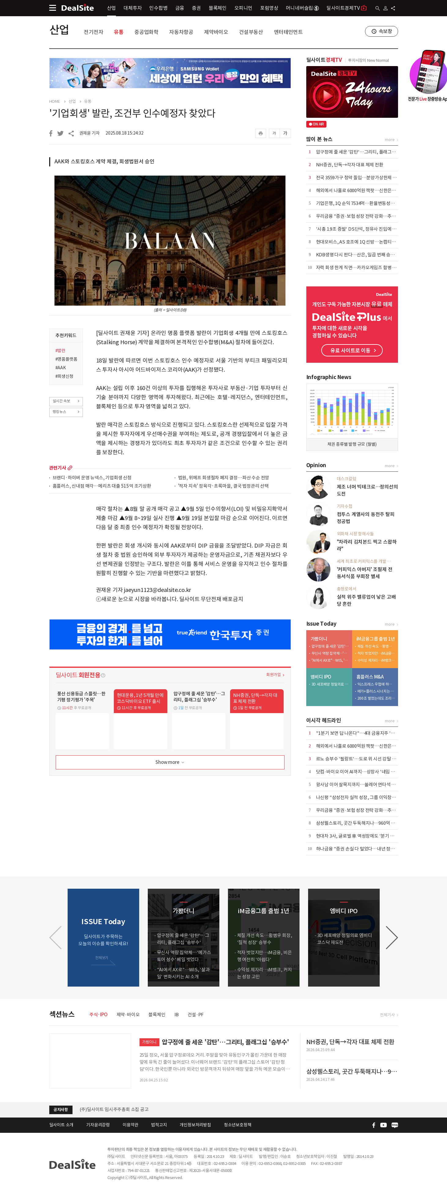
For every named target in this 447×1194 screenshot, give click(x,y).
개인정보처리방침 (195, 1125)
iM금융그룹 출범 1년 (375, 639)
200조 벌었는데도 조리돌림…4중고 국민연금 (376, 698)
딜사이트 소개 (61, 1125)
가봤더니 (319, 639)
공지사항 (61, 1109)
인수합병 (158, 8)
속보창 (385, 31)
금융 (179, 8)
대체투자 (133, 8)
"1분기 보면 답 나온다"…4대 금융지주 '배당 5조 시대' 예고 (371, 733)
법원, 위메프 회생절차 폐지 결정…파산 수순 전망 (224, 478)
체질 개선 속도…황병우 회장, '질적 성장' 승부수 (376, 646)
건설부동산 (251, 32)
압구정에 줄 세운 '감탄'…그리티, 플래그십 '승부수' (364, 152)
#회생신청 (64, 376)
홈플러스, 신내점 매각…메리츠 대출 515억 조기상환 (102, 486)
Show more (170, 762)
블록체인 (218, 8)
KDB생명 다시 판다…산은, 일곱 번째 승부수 (357, 255)
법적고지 (159, 1125)
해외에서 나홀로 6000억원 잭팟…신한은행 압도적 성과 (367, 190)
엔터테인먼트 (288, 32)
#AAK (60, 368)
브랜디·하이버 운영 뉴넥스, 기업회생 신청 (92, 478)
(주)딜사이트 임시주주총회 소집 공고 (114, 1109)
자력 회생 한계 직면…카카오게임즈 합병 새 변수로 (363, 267)
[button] (392, 937)
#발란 (60, 350)
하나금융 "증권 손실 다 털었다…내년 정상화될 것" (363, 849)
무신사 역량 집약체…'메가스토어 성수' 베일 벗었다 (330, 653)
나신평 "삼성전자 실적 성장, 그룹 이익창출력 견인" (364, 797)
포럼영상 (269, 8)
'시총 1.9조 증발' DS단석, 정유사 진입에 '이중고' (362, 229)
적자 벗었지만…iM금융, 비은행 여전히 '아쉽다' (376, 653)
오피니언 (243, 8)
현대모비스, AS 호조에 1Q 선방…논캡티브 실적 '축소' (367, 242)
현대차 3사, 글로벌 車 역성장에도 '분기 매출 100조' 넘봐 (369, 836)
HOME (54, 101)
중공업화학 (146, 32)
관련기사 (57, 468)
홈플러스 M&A (370, 677)
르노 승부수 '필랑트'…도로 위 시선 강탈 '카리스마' (364, 759)
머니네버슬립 (302, 8)
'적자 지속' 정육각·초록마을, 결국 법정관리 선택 (223, 486)
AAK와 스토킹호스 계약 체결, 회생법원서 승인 (104, 161)
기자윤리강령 (98, 1125)
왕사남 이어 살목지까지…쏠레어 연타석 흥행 (358, 784)
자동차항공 (181, 32)
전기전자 (93, 32)
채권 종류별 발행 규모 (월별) (352, 444)
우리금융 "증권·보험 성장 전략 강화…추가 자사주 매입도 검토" (375, 216)
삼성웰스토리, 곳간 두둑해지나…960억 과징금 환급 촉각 (369, 823)
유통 (119, 32)
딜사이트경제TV (346, 8)
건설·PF (196, 1014)
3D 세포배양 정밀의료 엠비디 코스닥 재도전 (330, 684)
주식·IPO (98, 1014)
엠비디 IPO (321, 677)
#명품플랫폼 (66, 359)
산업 (111, 8)
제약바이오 (216, 32)
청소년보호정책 (237, 1125)
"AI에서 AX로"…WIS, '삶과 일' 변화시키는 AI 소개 (330, 660)
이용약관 (130, 1125)
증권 (196, 8)
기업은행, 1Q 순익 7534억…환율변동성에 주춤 (360, 203)
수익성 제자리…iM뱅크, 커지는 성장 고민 (376, 660)
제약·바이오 (128, 1014)
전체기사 (387, 1014)
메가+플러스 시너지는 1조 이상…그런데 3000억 (376, 691)
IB (176, 1014)
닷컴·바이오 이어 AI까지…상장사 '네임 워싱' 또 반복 (365, 772)
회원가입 (273, 674)
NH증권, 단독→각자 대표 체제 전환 (349, 165)
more (70, 468)
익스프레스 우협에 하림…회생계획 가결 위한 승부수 (376, 684)
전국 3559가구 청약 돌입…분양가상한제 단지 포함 (363, 177)
